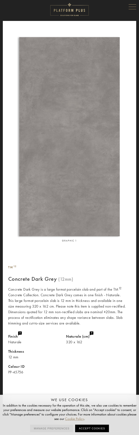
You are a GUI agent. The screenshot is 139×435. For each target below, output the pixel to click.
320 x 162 (98, 339)
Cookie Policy (74, 419)
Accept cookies (92, 428)
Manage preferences (51, 428)
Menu (132, 6)
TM (12, 267)
